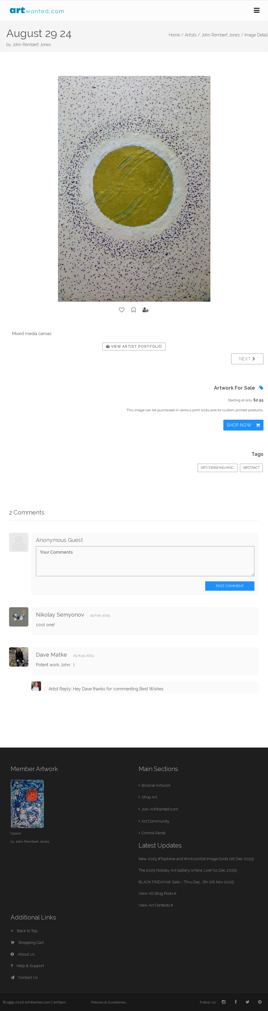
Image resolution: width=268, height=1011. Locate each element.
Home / (176, 35)
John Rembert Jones (31, 44)
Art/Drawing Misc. (218, 468)
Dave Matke (51, 655)
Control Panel (154, 833)
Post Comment (230, 586)
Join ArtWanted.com (160, 809)
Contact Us (24, 977)
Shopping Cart (27, 942)
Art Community (155, 821)
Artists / (192, 35)
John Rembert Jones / (222, 35)
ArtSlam (59, 1002)
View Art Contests (156, 905)
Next (247, 358)
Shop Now (243, 425)
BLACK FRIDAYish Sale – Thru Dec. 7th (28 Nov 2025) (186, 882)
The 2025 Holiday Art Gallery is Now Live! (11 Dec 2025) (188, 870)
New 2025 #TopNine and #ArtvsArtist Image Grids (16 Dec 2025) (196, 859)
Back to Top (24, 931)
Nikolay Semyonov (60, 614)
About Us (22, 954)
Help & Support (27, 965)
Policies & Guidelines (108, 1002)
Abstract (251, 468)
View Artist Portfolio (134, 346)
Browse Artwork (156, 785)
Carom (16, 833)
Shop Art (149, 797)
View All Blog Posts (157, 893)
